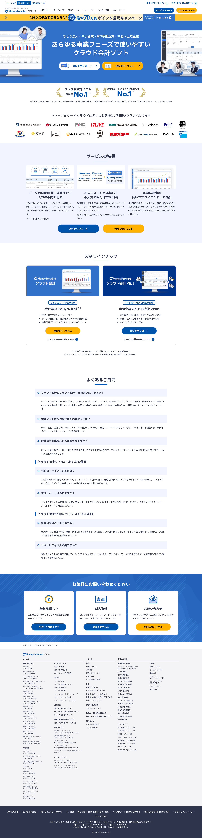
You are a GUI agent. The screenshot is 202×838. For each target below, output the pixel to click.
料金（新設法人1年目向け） (96, 691)
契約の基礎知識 (123, 691)
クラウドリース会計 (31, 678)
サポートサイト (91, 667)
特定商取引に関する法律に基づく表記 (93, 812)
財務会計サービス (24, 3)
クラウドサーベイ (30, 792)
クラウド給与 (27, 767)
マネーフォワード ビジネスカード (66, 694)
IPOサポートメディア (93, 708)
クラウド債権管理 (31, 702)
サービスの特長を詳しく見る (60, 339)
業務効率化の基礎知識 (125, 704)
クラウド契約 (59, 681)
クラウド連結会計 (29, 732)
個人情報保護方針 (29, 812)
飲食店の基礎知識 (124, 707)
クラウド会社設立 (60, 687)
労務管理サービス (38, 3)
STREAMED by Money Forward (65, 742)
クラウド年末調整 (29, 772)
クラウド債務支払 (29, 712)
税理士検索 (90, 676)
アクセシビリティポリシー (184, 812)
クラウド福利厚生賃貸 (30, 787)
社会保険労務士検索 (93, 679)
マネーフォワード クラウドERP (65, 700)
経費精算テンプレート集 (126, 731)
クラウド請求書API (92, 725)
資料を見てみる (101, 627)
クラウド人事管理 (29, 752)
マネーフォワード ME (157, 677)
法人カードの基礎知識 (125, 700)
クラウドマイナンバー (30, 782)
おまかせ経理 (59, 667)
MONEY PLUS (156, 682)
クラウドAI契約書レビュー (63, 684)
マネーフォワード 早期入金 (63, 737)
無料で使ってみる (186, 10)
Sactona (68, 752)
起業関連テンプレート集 (126, 744)
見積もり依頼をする (48, 627)
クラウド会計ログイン (156, 3)
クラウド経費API (92, 728)
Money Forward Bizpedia (128, 667)
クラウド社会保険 (29, 777)
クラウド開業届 (59, 691)
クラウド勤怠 (32, 757)
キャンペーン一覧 (156, 670)
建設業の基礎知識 (124, 710)
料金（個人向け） (92, 687)
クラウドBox (32, 737)
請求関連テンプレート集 (126, 728)
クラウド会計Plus (30, 673)
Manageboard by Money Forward (66, 747)
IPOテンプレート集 (124, 747)
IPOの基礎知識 (123, 697)
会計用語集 (122, 672)
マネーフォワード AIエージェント (66, 762)
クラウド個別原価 (29, 727)
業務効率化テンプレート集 (127, 750)
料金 (43, 10)
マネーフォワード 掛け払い (32, 742)
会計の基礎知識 (123, 678)
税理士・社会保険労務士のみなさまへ (99, 716)
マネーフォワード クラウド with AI (66, 767)
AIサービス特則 (101, 816)
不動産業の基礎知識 (125, 716)
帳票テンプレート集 (125, 734)
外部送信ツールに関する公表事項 (126, 812)
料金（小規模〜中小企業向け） (97, 694)
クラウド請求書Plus (29, 697)
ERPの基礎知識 (123, 675)
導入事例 (89, 670)
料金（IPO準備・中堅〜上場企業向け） (99, 697)
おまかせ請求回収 (60, 670)
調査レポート (154, 673)
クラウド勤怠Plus (32, 762)
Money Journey (155, 686)
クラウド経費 (28, 707)
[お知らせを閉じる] (6, 17)
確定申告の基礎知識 (125, 681)
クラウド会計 (27, 667)
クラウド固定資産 (29, 722)
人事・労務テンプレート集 (127, 737)
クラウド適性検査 (29, 797)
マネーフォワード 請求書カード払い (66, 732)
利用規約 (70, 812)
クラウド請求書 (28, 692)
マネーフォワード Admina (63, 697)
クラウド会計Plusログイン (182, 3)
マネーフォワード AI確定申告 (33, 687)
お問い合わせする (153, 627)
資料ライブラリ (155, 667)
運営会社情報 (12, 812)
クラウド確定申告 (34, 682)
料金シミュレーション (94, 700)
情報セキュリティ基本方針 (51, 812)
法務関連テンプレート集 (126, 740)
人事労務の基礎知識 (125, 684)
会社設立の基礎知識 (125, 694)
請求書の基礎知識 (124, 688)
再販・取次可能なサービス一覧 (65, 723)
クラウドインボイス (30, 717)
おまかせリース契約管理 (62, 673)
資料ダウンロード (164, 10)
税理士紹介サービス (93, 673)
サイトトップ (11, 3)
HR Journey (154, 689)
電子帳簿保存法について (62, 708)
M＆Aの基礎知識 (123, 713)
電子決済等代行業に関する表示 (156, 812)
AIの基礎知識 (122, 720)
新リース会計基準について (63, 715)
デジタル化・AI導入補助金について (66, 712)
